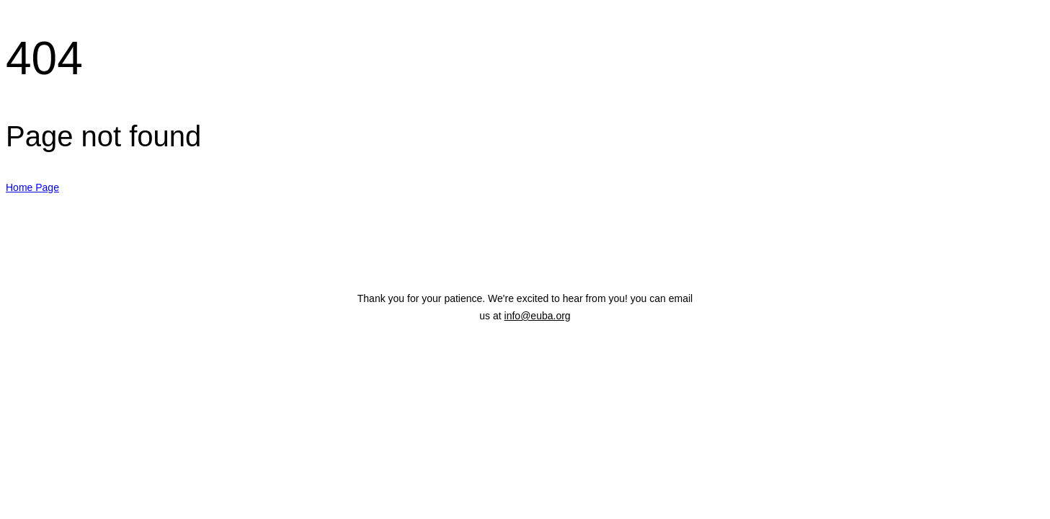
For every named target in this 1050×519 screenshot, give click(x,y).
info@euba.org (537, 315)
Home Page (32, 187)
